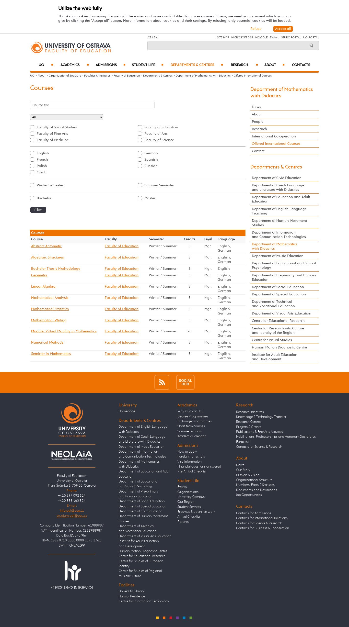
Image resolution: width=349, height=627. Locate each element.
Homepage (127, 411)
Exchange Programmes (194, 421)
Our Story (243, 470)
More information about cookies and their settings (164, 20)
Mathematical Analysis (50, 298)
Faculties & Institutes (97, 75)
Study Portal (291, 37)
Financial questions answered (199, 466)
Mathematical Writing (49, 320)
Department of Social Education (278, 287)
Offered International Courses (253, 75)
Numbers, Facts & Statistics (255, 485)
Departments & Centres (197, 65)
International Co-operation (274, 136)
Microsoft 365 (242, 37)
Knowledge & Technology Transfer (261, 417)
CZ (149, 37)
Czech (42, 172)
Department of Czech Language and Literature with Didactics (278, 187)
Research (244, 65)
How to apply (187, 451)
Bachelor (44, 198)
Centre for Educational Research (278, 321)
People (257, 121)
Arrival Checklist (188, 516)
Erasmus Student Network (196, 512)
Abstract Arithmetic (46, 246)
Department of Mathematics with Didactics (203, 75)
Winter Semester (50, 185)
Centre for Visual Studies (272, 340)
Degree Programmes (192, 416)
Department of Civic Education (277, 178)
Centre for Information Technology (144, 601)
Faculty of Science (159, 140)
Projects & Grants (248, 427)
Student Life (148, 65)
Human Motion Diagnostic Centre (279, 347)
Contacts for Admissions (253, 513)
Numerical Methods (47, 342)
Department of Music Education (277, 256)
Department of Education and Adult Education (281, 199)
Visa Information (189, 461)
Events (182, 487)
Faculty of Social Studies (57, 127)
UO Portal (311, 37)
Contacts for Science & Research (259, 446)
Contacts (301, 65)
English (43, 153)
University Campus (191, 497)
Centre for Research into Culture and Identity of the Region (278, 330)
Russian (151, 166)
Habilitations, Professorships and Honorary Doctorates (276, 436)
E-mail (274, 37)
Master (149, 198)
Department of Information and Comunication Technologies (279, 235)
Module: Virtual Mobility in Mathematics (64, 331)
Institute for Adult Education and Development (274, 357)
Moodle (261, 37)
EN (155, 37)
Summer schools (189, 431)
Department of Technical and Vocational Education (273, 304)
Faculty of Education (127, 75)
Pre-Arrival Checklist (191, 471)
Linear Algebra (43, 286)
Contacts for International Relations (262, 518)
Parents (183, 522)
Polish (42, 166)
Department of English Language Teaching (279, 211)
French (42, 159)
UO (46, 65)
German (151, 153)
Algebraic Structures (47, 257)
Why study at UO (189, 411)
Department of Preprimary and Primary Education (284, 277)
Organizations (187, 492)
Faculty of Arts (156, 133)
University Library (131, 591)
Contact (258, 151)
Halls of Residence (132, 596)
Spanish (151, 159)
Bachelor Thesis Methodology (55, 268)
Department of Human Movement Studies (279, 223)
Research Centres (248, 422)
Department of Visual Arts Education (281, 313)
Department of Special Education (279, 294)
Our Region (185, 502)
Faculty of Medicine (53, 140)
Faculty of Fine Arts (52, 133)
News (256, 107)
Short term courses (191, 426)
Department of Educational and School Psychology (284, 265)
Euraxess (242, 442)
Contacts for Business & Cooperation (262, 528)
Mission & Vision (247, 475)
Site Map (223, 37)
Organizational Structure (65, 75)
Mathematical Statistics (50, 309)
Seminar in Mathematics (51, 354)
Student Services (189, 507)
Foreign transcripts (191, 456)
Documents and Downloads (256, 490)
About (274, 65)
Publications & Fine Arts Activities (259, 432)
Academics (74, 65)
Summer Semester (159, 185)
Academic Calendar (191, 436)
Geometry (39, 275)
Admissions (111, 65)
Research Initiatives (250, 412)
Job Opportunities (249, 495)
